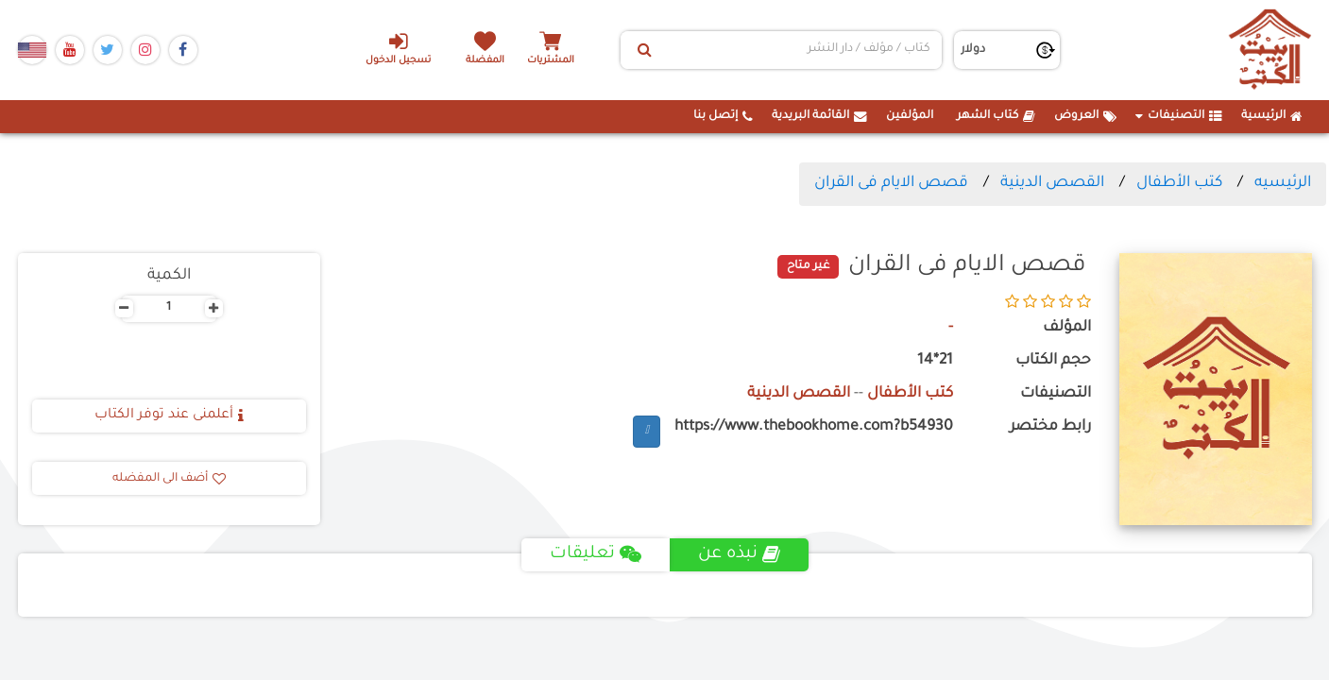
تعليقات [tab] (595, 554)
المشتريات (550, 61)
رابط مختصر (1050, 427)
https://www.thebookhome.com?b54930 (813, 427)
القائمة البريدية (819, 116)
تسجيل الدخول (398, 48)
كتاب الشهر (996, 116)
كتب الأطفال (1179, 183)
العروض (1085, 116)
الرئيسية (1272, 116)
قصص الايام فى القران (891, 183)
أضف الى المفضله (169, 478)
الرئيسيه (1282, 183)
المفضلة (485, 61)
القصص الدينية (1052, 183)
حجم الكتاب (1053, 361)
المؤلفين (909, 116)
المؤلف (1067, 328)
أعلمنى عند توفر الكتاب (169, 415)
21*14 (935, 361)
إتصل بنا (723, 116)
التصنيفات (1178, 116)
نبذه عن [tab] (739, 554)
